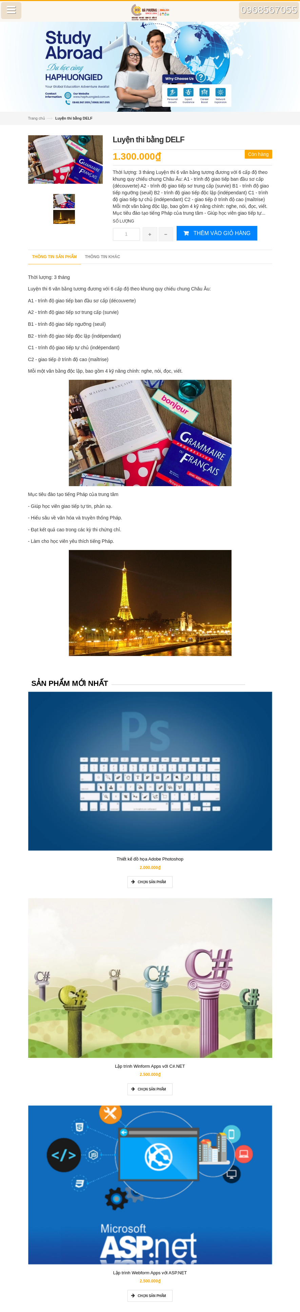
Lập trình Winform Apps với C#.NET (150, 1066)
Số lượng (123, 221)
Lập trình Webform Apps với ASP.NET (150, 1272)
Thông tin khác (102, 256)
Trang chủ (36, 118)
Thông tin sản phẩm (54, 256)
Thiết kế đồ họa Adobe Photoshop (150, 859)
